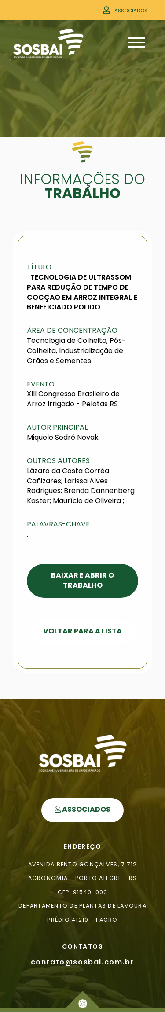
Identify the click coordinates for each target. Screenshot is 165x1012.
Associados (130, 10)
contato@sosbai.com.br (83, 962)
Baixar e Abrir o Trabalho (82, 580)
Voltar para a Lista (82, 631)
